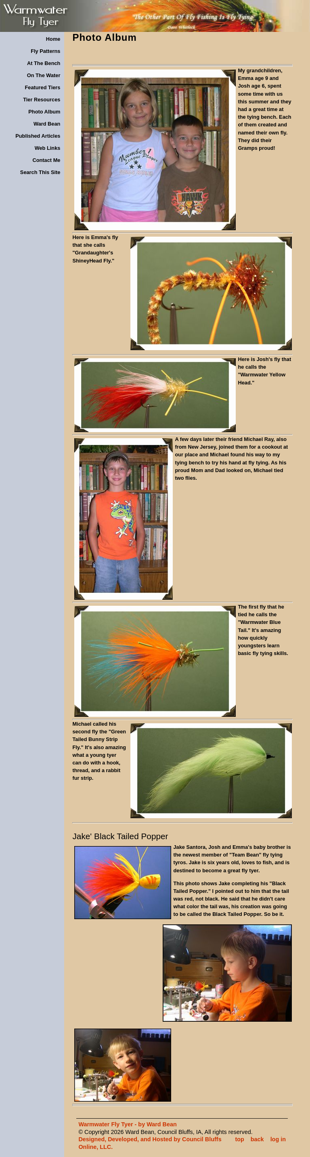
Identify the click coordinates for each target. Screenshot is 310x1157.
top (239, 1139)
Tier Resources (41, 100)
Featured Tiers (42, 87)
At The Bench (43, 63)
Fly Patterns (45, 51)
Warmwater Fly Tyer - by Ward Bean (127, 1124)
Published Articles (37, 136)
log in (278, 1139)
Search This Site (40, 172)
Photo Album (44, 112)
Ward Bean (47, 124)
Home (53, 39)
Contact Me (46, 160)
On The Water (44, 75)
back (257, 1139)
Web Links (48, 148)
